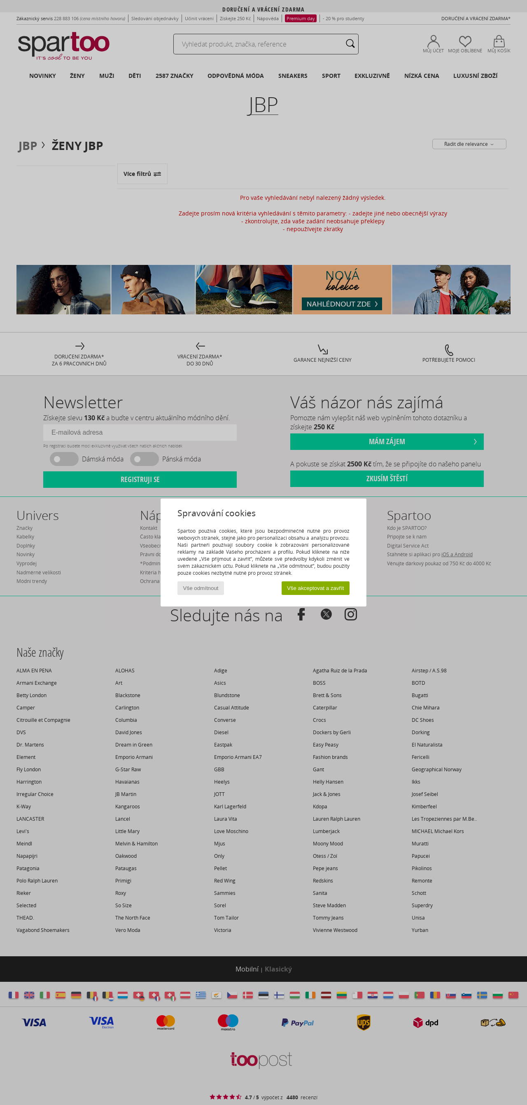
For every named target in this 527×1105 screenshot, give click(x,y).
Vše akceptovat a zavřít (315, 588)
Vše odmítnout (201, 588)
